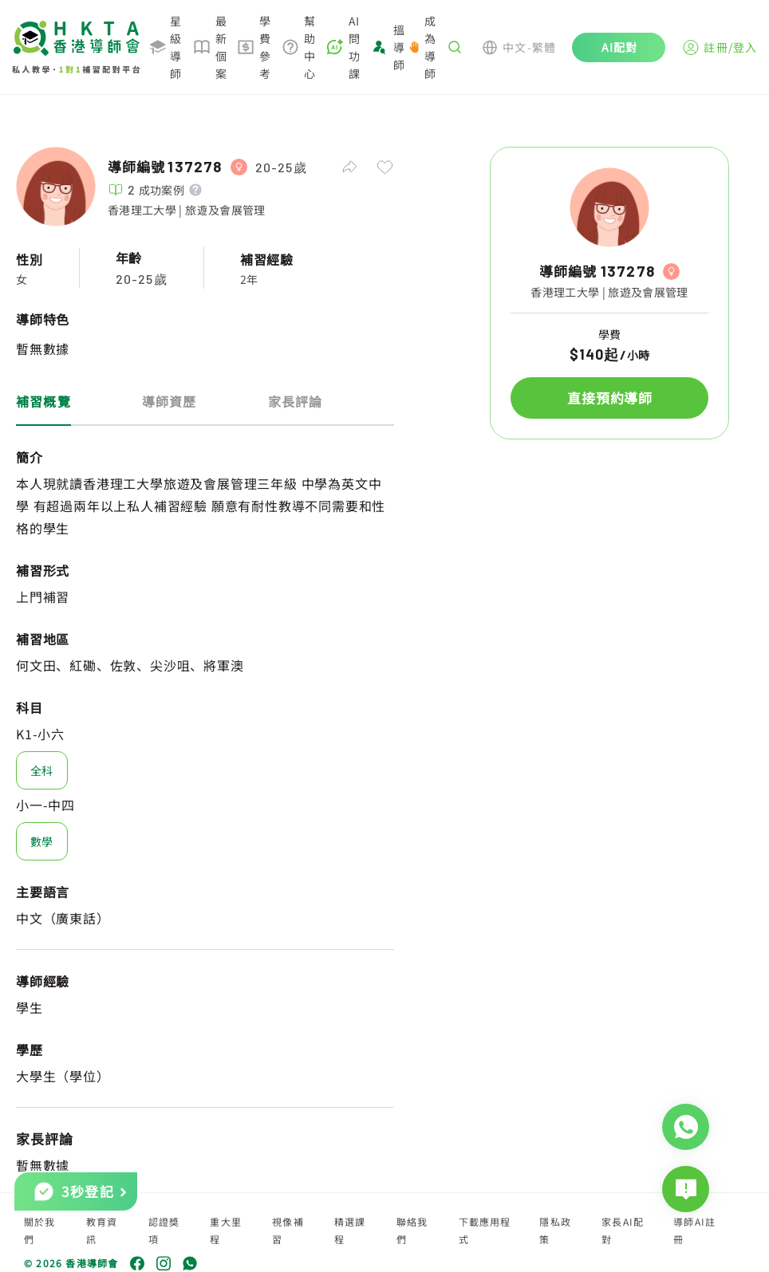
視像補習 (288, 1230)
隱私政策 (555, 1230)
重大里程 (226, 1230)
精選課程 (350, 1230)
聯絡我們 (412, 1230)
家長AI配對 (622, 1230)
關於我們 (40, 1230)
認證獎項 (164, 1230)
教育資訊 (102, 1230)
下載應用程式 (485, 1230)
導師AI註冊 (694, 1230)
